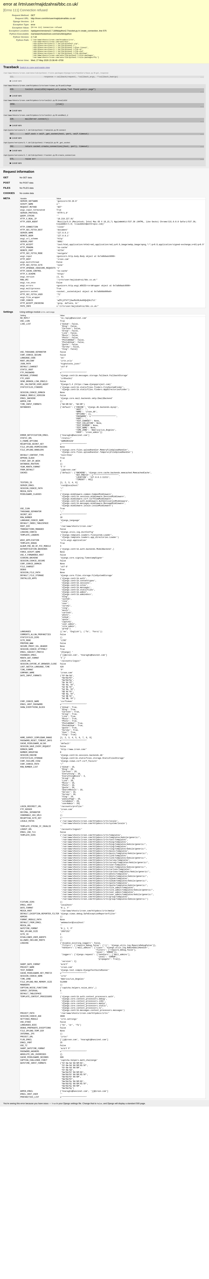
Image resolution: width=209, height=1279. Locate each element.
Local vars (16, 84)
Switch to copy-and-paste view (35, 70)
